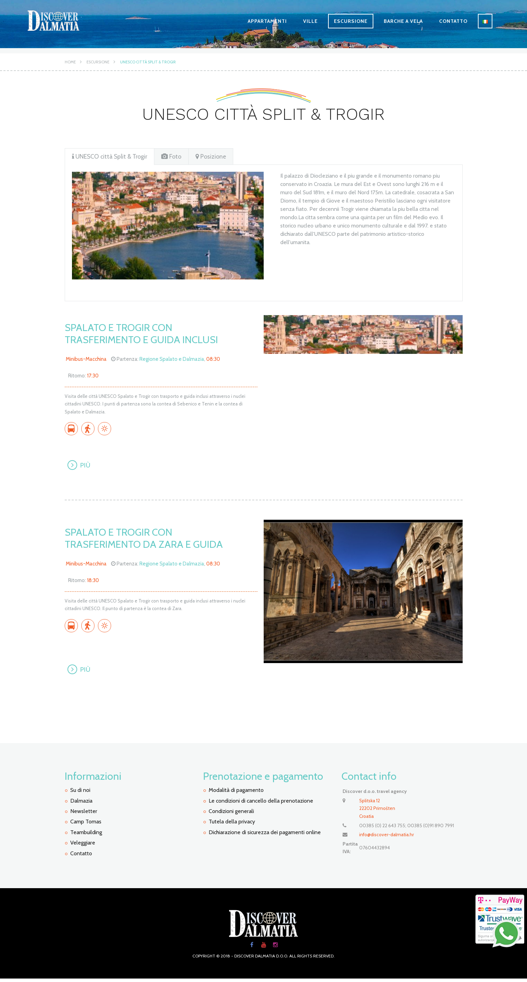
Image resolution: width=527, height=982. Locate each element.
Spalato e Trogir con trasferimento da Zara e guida (146, 539)
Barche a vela (403, 21)
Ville (310, 21)
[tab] (111, 156)
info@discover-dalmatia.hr (387, 837)
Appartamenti (267, 21)
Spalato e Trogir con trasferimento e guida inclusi (144, 333)
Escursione (350, 21)
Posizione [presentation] (213, 156)
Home (70, 62)
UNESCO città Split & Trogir (148, 62)
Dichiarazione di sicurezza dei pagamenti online (265, 835)
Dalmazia (81, 804)
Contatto (453, 21)
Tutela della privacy (232, 825)
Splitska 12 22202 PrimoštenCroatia (377, 811)
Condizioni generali (231, 814)
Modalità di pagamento (236, 793)
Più (86, 466)
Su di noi (80, 793)
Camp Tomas (85, 825)
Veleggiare (82, 845)
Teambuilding (86, 835)
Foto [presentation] (174, 156)
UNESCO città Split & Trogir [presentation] (111, 156)
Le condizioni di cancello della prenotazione (261, 804)
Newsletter (83, 814)
